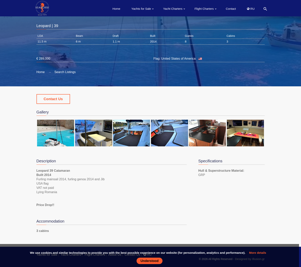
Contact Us (53, 99)
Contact (231, 8)
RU (251, 8)
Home (116, 8)
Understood (149, 261)
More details (257, 252)
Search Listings (65, 72)
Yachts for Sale (141, 8)
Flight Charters (204, 8)
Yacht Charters (172, 8)
